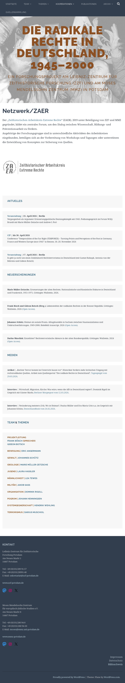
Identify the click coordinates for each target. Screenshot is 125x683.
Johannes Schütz (28, 458)
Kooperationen (64, 4)
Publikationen (88, 4)
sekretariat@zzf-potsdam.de (24, 575)
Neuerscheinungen (21, 274)
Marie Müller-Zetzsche (34, 464)
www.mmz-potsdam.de (14, 636)
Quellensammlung (16, 12)
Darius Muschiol (34, 512)
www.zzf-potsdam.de (13, 582)
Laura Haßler (26, 471)
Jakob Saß (23, 485)
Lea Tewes (31, 478)
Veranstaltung (14, 216)
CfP (9, 235)
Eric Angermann (31, 451)
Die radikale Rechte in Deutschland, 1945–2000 (63, 47)
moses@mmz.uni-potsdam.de (24, 629)
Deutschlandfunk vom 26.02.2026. (40, 408)
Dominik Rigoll (34, 492)
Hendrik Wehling (44, 505)
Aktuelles (14, 201)
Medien (12, 355)
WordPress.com (112, 677)
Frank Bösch (14, 441)
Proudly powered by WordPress (69, 677)
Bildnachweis (115, 664)
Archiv (107, 4)
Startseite (11, 4)
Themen (42, 4)
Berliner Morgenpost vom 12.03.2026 (51, 392)
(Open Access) (28, 309)
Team (26, 4)
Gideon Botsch (16, 444)
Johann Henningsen (30, 498)
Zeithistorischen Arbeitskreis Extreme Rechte (34, 120)
